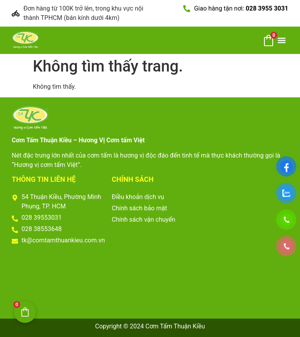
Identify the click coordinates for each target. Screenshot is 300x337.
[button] (281, 40)
